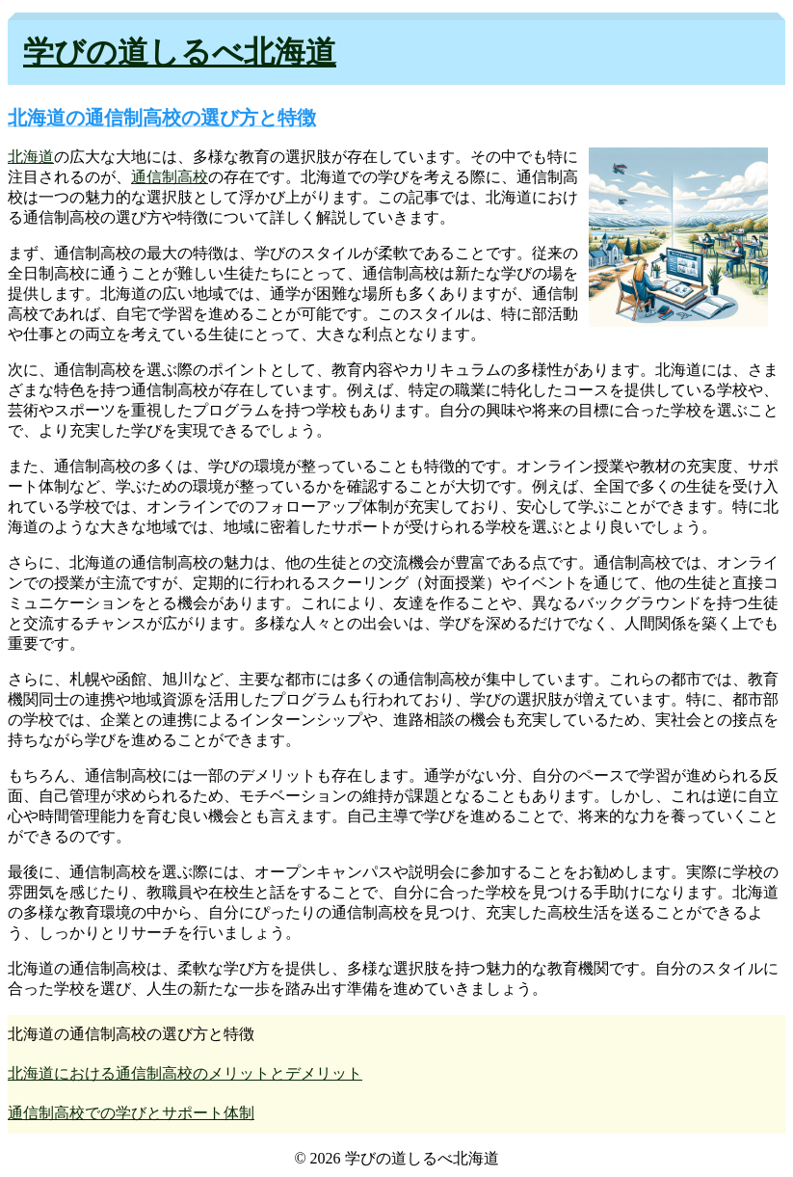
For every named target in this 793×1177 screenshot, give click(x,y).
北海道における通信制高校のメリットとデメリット (185, 1073)
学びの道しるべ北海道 (179, 52)
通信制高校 (169, 177)
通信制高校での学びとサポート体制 (131, 1113)
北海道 (31, 156)
